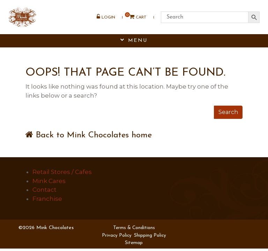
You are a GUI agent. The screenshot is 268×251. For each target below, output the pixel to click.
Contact (44, 189)
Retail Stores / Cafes (62, 171)
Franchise (47, 198)
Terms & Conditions (134, 228)
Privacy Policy (117, 235)
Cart (135, 18)
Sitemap (134, 243)
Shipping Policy (150, 235)
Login (105, 18)
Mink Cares (49, 180)
